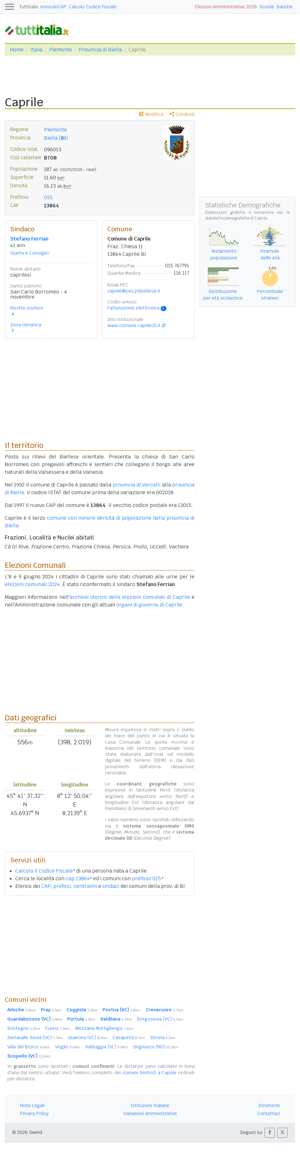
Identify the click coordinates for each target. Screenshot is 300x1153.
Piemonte (60, 49)
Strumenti (269, 1105)
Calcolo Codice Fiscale (93, 7)
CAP (45, 886)
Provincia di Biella (100, 49)
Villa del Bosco (28, 1047)
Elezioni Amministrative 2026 (226, 7)
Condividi (182, 114)
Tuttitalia (28, 7)
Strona (163, 1037)
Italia (36, 49)
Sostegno (23, 1028)
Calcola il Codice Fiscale (45, 870)
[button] (270, 1133)
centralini (85, 886)
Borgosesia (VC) (160, 1019)
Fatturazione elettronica (136, 308)
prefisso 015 (147, 878)
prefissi (62, 886)
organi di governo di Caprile (149, 604)
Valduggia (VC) (106, 1047)
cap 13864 (79, 878)
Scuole (267, 7)
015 (48, 197)
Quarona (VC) (87, 1037)
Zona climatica (25, 325)
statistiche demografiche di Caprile (236, 218)
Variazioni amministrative (150, 1113)
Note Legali (32, 1105)
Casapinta (129, 1037)
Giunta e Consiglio (29, 253)
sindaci (110, 886)
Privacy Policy (34, 1113)
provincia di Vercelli (137, 484)
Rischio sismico (26, 308)
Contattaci (268, 1113)
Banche (285, 7)
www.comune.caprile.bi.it (133, 325)
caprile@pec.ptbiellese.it (133, 291)
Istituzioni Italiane (150, 1105)
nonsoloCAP (53, 7)
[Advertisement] (99, 945)
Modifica (151, 114)
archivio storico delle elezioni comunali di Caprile (130, 597)
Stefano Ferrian (29, 238)
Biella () (56, 138)
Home (17, 49)
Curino (57, 1028)
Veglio (67, 1047)
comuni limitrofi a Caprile (149, 1072)
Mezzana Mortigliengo (104, 1028)
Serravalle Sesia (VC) (35, 1037)
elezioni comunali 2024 (32, 584)
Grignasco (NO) (155, 1047)
